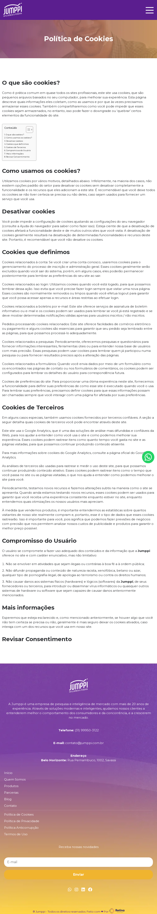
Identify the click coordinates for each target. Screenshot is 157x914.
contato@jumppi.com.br (84, 743)
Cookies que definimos (17, 144)
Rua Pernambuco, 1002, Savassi (91, 760)
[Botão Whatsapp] (148, 457)
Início (8, 773)
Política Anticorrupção (21, 828)
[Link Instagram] (76, 890)
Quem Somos (15, 779)
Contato (10, 806)
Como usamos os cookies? (19, 138)
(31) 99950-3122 (87, 730)
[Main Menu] (148, 10)
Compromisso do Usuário (18, 150)
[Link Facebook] (90, 890)
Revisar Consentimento (17, 157)
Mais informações (15, 154)
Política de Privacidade (21, 821)
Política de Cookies (19, 814)
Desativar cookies (14, 141)
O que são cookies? (15, 134)
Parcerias (11, 792)
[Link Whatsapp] (70, 890)
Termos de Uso (16, 834)
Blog (7, 799)
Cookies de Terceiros (16, 147)
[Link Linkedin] (83, 890)
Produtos (11, 786)
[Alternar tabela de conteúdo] (27, 129)
